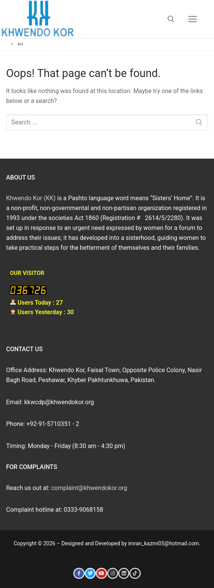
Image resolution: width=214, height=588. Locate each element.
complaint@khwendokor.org (89, 488)
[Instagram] (112, 573)
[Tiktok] (134, 573)
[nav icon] (192, 19)
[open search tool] (170, 19)
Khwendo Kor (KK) (31, 198)
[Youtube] (101, 573)
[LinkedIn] (123, 573)
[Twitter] (90, 573)
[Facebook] (78, 573)
